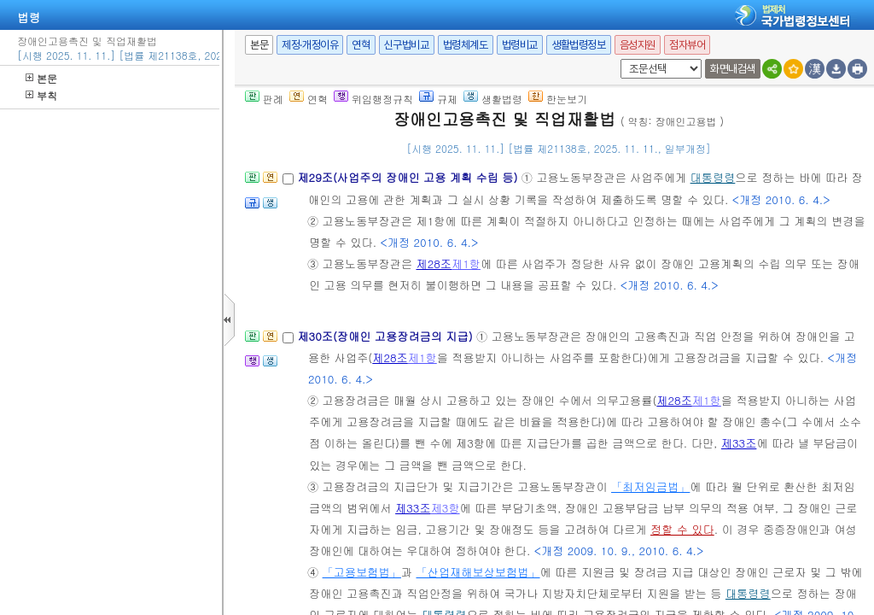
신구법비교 (406, 44)
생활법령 (492, 98)
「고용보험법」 (362, 572)
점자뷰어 (687, 44)
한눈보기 (557, 98)
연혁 (361, 44)
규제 (438, 98)
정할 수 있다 (682, 529)
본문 (41, 78)
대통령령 (713, 177)
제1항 (466, 263)
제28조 (434, 263)
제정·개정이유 (310, 44)
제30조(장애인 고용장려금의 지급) (386, 336)
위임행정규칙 (373, 98)
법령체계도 (465, 44)
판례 (264, 98)
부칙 (41, 95)
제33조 (739, 443)
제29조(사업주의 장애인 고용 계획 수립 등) (409, 177)
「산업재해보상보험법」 (478, 572)
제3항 (445, 508)
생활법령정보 (578, 44)
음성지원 (638, 44)
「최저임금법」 (650, 486)
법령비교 (520, 44)
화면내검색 (732, 68)
